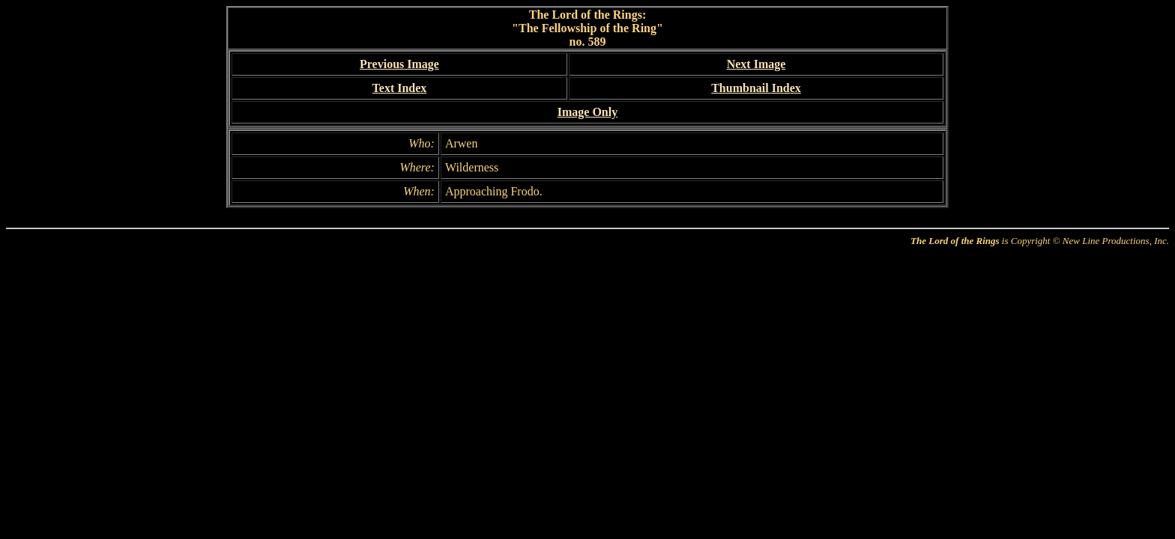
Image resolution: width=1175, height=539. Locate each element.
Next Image (756, 64)
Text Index (399, 88)
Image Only (587, 112)
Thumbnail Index (756, 88)
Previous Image (399, 64)
